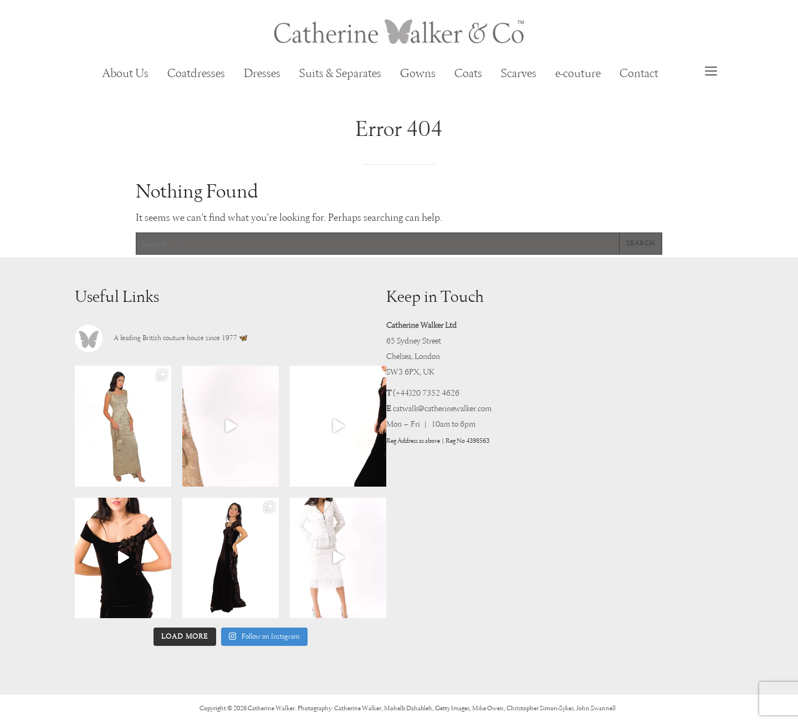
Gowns (418, 74)
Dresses (262, 74)
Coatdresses (196, 74)
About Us (125, 74)
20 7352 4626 (435, 393)
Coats (468, 74)
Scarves (518, 74)
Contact (639, 74)
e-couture (578, 74)
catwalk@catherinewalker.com (442, 409)
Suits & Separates (340, 74)
